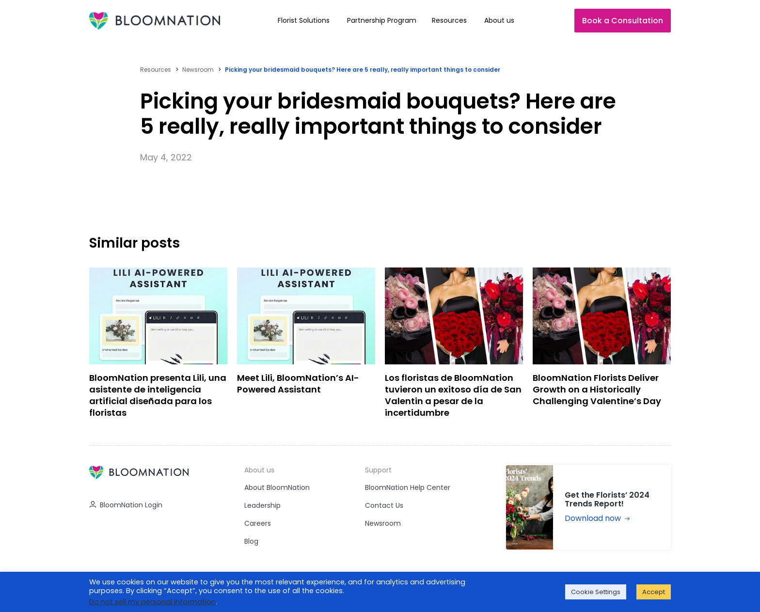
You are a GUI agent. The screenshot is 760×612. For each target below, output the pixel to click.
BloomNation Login (125, 505)
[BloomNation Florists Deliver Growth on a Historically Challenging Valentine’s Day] (602, 345)
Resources (155, 69)
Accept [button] (653, 591)
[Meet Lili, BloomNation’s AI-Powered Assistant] (306, 345)
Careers (257, 523)
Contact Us (384, 505)
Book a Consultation (622, 20)
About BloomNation (277, 487)
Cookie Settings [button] (595, 591)
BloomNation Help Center (407, 487)
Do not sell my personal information (152, 602)
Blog (251, 541)
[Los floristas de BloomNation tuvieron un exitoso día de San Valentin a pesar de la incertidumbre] (454, 345)
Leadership (262, 505)
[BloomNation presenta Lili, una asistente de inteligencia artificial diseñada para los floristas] (158, 345)
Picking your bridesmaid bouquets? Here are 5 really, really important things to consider (362, 69)
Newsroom (198, 69)
